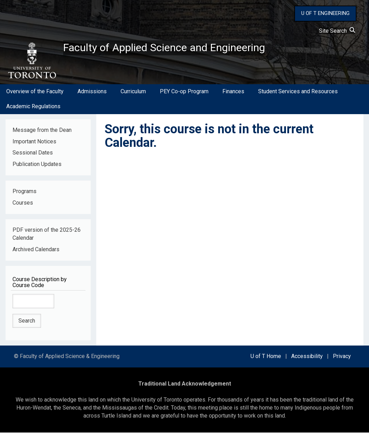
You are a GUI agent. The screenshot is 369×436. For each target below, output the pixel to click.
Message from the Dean (42, 133)
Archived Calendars (36, 252)
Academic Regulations (33, 109)
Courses (23, 206)
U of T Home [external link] (266, 360)
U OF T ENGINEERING (325, 13)
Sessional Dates (33, 156)
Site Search (337, 30)
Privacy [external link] (342, 360)
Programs (24, 195)
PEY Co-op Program (184, 95)
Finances (233, 95)
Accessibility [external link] (307, 360)
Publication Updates (37, 168)
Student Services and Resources (298, 95)
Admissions (92, 95)
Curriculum (133, 95)
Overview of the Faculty (35, 95)
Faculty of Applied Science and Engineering (181, 49)
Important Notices (34, 145)
